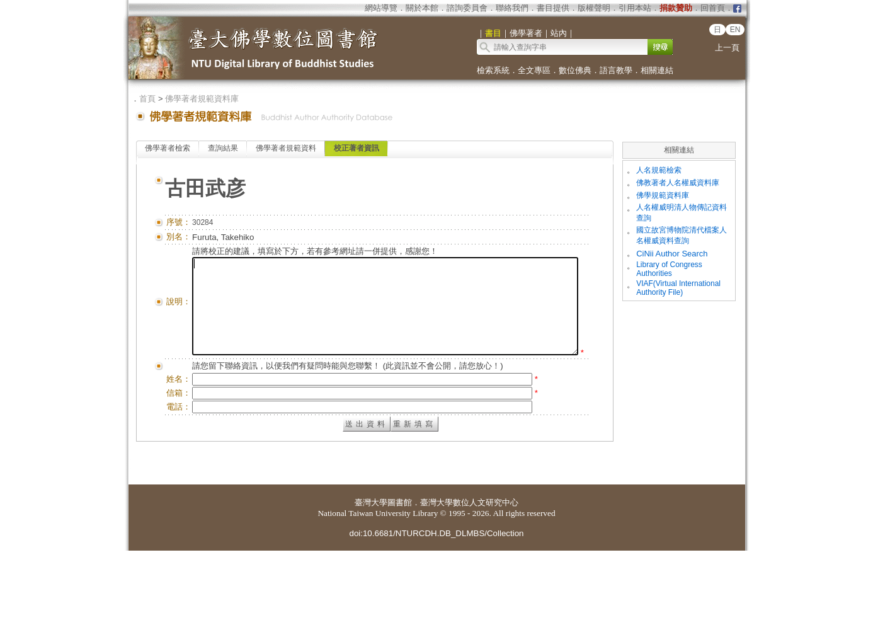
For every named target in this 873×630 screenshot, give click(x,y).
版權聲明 (594, 8)
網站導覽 (381, 8)
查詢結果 (223, 148)
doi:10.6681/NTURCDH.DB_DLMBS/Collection (436, 612)
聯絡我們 (512, 8)
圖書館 (399, 582)
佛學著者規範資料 (286, 148)
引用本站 (635, 8)
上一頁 (727, 47)
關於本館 (422, 8)
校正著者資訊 (356, 148)
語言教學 (616, 70)
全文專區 (534, 70)
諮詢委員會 (467, 8)
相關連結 (657, 70)
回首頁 (712, 8)
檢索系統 (493, 70)
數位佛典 (575, 70)
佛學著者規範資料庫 (202, 98)
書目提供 (553, 8)
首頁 (147, 98)
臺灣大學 (371, 582)
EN (735, 29)
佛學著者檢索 (167, 148)
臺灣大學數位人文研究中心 (469, 582)
